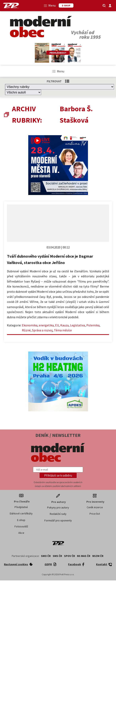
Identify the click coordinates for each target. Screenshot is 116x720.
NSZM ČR (97, 556)
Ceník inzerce (95, 507)
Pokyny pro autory (58, 507)
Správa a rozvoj (42, 330)
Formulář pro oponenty (58, 520)
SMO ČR (46, 556)
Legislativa (77, 325)
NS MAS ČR (83, 556)
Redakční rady (58, 514)
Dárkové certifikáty (21, 513)
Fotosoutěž (21, 526)
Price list (95, 513)
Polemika (92, 325)
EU (57, 325)
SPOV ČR (69, 556)
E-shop (21, 520)
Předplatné (21, 507)
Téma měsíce (63, 330)
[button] (58, 475)
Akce (21, 533)
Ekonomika (29, 325)
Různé (26, 330)
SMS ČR (57, 556)
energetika (46, 325)
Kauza (64, 325)
